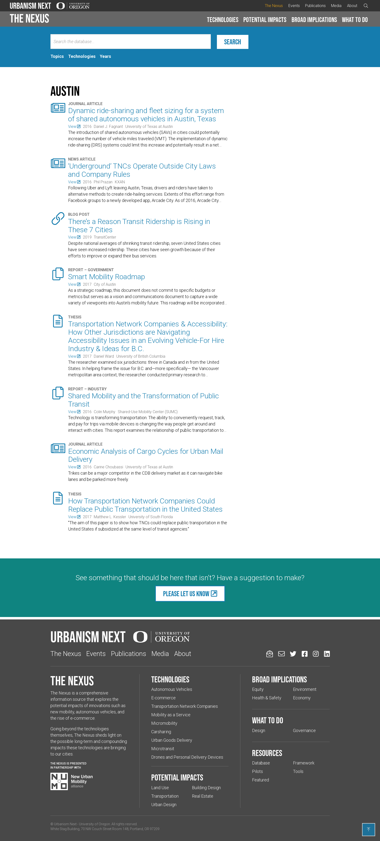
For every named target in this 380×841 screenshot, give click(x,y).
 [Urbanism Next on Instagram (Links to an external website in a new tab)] (316, 653)
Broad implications (314, 19)
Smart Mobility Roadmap (106, 276)
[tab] (57, 56)
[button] (223, 20)
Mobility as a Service (170, 714)
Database (261, 762)
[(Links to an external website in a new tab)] (74, 126)
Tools (298, 771)
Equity (258, 689)
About (352, 5)
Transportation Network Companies (184, 706)
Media (336, 5)
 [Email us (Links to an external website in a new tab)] (281, 653)
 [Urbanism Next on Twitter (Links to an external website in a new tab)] (293, 653)
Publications (315, 5)
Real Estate (202, 796)
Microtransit (162, 748)
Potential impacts (264, 19)
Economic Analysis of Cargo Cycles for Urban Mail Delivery (145, 455)
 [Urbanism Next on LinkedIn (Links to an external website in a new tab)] (327, 653)
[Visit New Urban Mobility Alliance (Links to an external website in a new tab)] (71, 781)
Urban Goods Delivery (171, 740)
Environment (305, 689)
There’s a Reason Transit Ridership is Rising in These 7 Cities (139, 225)
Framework (303, 762)
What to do (355, 19)
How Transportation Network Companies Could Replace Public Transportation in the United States (145, 505)
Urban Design (163, 804)
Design (258, 730)
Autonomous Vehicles (171, 689)
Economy (302, 697)
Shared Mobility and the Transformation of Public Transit (143, 400)
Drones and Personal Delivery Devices (187, 757)
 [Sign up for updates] (269, 653)
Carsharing (161, 731)
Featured (260, 779)
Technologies (222, 19)
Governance (304, 730)
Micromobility (164, 723)
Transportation (165, 796)
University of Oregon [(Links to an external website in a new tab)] (94, 824)
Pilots (257, 771)
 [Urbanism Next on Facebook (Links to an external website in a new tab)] (305, 653)
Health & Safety (266, 697)
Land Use (160, 787)
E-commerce (163, 697)
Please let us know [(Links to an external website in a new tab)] (186, 594)
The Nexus (274, 5)
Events (294, 5)
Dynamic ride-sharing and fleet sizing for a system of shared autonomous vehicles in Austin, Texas (146, 114)
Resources (267, 753)
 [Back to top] (368, 829)
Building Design (206, 787)
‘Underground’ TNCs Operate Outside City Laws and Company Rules (142, 170)
